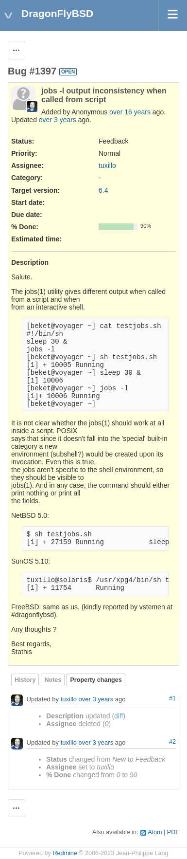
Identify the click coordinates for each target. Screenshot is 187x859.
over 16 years (130, 112)
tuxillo (107, 165)
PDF (173, 832)
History (25, 679)
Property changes (95, 679)
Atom (155, 832)
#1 (172, 698)
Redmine (64, 853)
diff (118, 716)
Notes (52, 679)
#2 (172, 741)
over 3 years (57, 120)
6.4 (103, 190)
